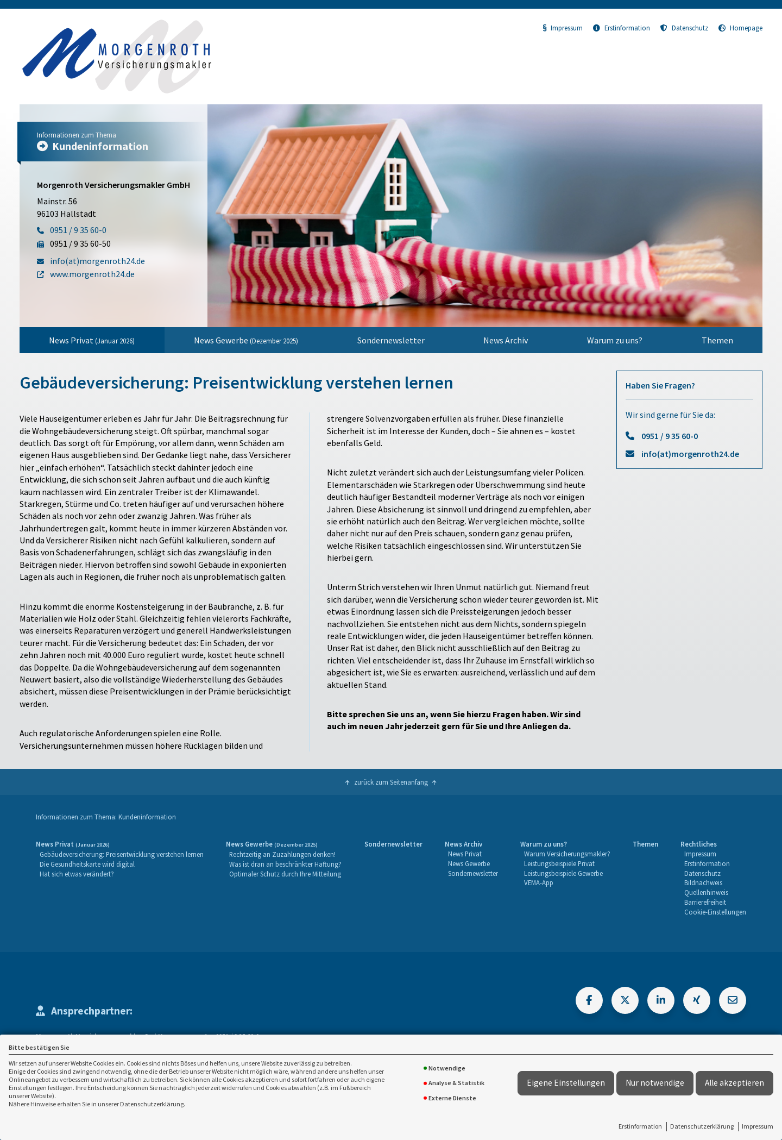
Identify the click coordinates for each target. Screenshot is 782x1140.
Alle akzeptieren (734, 1083)
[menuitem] (92, 340)
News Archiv (505, 340)
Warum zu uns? (614, 340)
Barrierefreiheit (705, 902)
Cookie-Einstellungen (715, 911)
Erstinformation (640, 1126)
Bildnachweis (703, 882)
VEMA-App (538, 882)
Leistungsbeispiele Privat (559, 863)
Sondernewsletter (391, 340)
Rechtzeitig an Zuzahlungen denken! (282, 854)
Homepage (740, 27)
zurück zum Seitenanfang (391, 782)
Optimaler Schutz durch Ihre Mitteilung (285, 873)
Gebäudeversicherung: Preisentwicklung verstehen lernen (122, 854)
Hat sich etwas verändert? (77, 873)
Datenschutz (684, 27)
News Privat (92, 340)
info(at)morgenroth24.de (690, 453)
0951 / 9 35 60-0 (669, 435)
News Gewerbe (246, 340)
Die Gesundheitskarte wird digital (87, 864)
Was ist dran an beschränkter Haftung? (285, 864)
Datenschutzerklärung (702, 1126)
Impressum (757, 1126)
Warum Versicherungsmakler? (567, 853)
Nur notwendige (655, 1083)
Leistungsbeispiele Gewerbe (563, 873)
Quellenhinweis (706, 892)
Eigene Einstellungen (566, 1083)
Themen (717, 340)
